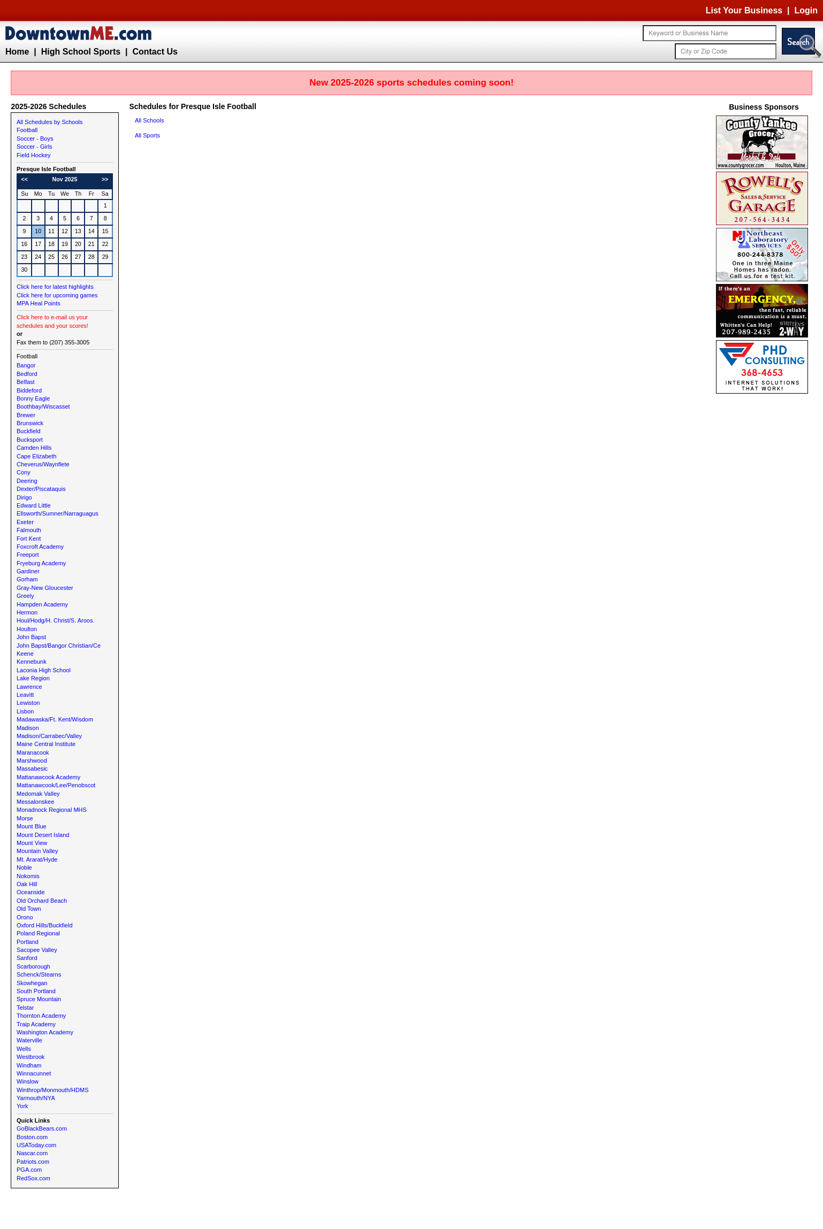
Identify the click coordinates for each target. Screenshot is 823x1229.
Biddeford (29, 390)
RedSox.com (33, 1178)
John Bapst (31, 637)
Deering (27, 481)
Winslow (28, 1081)
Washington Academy (45, 1032)
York (22, 1106)
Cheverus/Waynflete (43, 464)
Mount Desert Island (43, 835)
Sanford (27, 958)
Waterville (29, 1040)
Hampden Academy (42, 604)
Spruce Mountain (39, 999)
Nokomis (28, 876)
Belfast (26, 382)
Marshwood (32, 760)
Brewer (26, 415)
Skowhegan (32, 983)
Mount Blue (32, 826)
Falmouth (29, 530)
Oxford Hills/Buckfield (45, 925)
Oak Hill (27, 884)
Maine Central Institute (46, 744)
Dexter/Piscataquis (41, 489)
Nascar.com (32, 1153)
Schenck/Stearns (39, 974)
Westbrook (30, 1057)
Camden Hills (34, 447)
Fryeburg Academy (41, 563)
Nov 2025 (65, 179)
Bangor (26, 365)
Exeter (25, 522)
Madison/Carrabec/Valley (49, 736)
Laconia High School (44, 670)
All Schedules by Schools (50, 122)
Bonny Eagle (33, 398)
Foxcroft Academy (40, 546)
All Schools (149, 120)
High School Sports (80, 51)
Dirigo (24, 497)
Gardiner (28, 571)
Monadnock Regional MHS (52, 809)
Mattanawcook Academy (48, 777)
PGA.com (29, 1169)
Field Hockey (34, 155)
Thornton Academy (41, 1015)
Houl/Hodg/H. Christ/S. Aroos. (56, 620)
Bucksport (30, 439)
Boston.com (32, 1137)
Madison (28, 728)
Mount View (32, 843)
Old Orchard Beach (42, 900)
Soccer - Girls (34, 146)
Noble (24, 867)
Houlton (27, 629)
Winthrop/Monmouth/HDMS (53, 1090)
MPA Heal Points (38, 303)
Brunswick (30, 423)
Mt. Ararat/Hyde (37, 859)
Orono (25, 917)
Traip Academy (36, 1024)
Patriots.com (33, 1161)
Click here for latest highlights (55, 286)
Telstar (25, 1007)
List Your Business (744, 10)
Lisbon (25, 711)
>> (105, 179)
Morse (25, 818)
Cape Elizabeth (37, 456)
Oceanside (31, 892)
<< (24, 179)
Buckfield (29, 431)
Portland (28, 942)
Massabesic (32, 768)
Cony (24, 472)
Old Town (29, 908)
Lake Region (33, 678)
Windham (29, 1065)
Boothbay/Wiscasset (43, 406)
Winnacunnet (34, 1073)
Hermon (27, 612)
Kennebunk (32, 661)
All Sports (147, 135)
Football (27, 130)
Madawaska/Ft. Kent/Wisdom (55, 719)
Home (17, 51)
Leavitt (25, 695)
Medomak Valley (38, 793)
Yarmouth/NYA (36, 1098)
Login (806, 10)
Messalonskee (35, 801)
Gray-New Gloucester (45, 588)
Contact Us (154, 51)
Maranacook (33, 752)
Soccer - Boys (35, 138)
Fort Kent (29, 538)
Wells (24, 1049)
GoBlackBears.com (42, 1128)
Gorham (27, 579)
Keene (25, 653)
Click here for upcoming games (57, 295)
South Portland (36, 991)
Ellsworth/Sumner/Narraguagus (57, 513)
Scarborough (33, 966)
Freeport (28, 554)
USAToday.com (36, 1145)
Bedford (27, 374)
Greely (25, 596)
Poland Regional (38, 933)
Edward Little (34, 505)
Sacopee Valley (37, 950)
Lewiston (28, 703)
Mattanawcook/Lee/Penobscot (56, 785)
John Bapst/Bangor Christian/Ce (59, 645)
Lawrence (29, 686)
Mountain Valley (37, 851)
